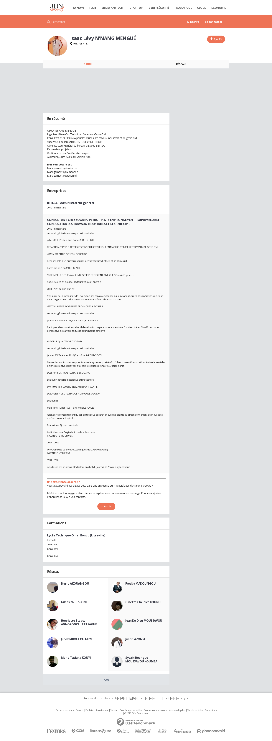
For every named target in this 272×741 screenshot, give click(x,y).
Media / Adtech (112, 7)
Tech (92, 7)
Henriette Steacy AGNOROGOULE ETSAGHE (79, 622)
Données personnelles (131, 710)
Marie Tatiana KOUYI (76, 658)
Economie (218, 7)
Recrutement (102, 710)
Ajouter (218, 39)
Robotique (184, 7)
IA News (78, 7)
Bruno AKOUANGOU (75, 583)
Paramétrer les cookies (155, 710)
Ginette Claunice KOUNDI (143, 602)
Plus (106, 679)
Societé (113, 710)
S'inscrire (193, 22)
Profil (88, 64)
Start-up (136, 7)
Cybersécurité (159, 7)
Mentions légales (177, 710)
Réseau (180, 64)
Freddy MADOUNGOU (140, 583)
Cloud (201, 7)
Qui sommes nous (65, 710)
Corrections (210, 710)
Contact (79, 710)
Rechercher (58, 22)
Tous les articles (195, 710)
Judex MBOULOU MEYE (76, 639)
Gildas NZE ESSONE (74, 602)
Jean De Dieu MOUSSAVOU (143, 621)
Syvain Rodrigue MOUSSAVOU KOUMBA (141, 659)
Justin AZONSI (135, 639)
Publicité (89, 710)
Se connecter (213, 22)
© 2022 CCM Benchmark (136, 713)
